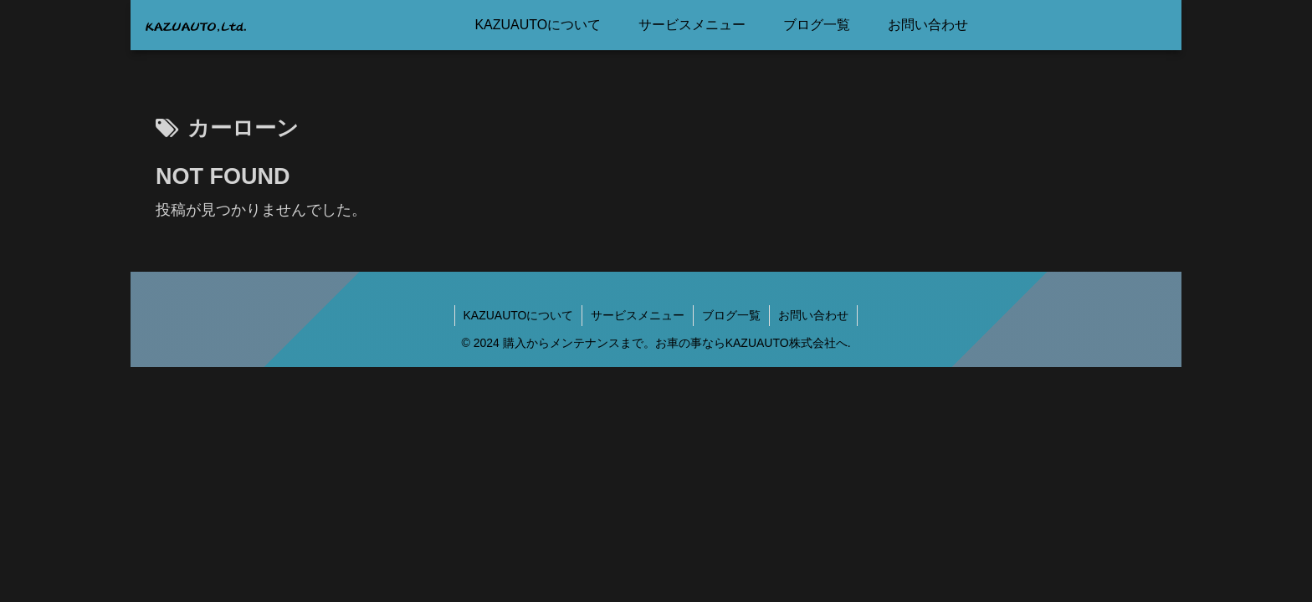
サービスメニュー (637, 315)
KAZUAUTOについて (519, 315)
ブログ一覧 (731, 315)
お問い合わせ (813, 315)
